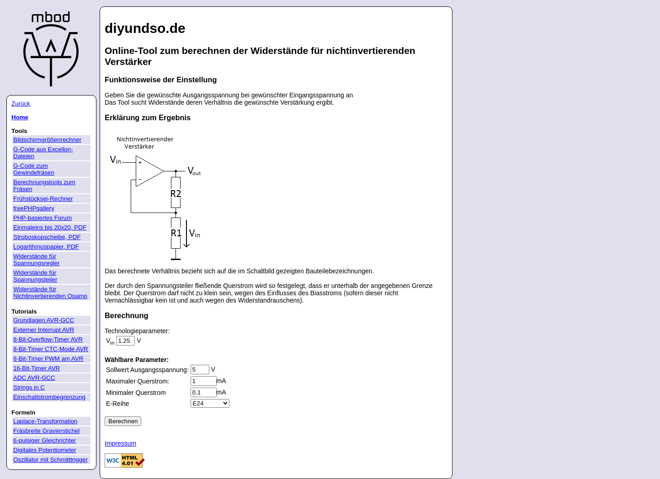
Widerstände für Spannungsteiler (35, 276)
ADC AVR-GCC (34, 377)
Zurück (20, 103)
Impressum (120, 443)
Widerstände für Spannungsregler (36, 259)
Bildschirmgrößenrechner (47, 139)
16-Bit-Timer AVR (36, 368)
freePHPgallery (33, 208)
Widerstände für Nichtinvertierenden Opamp (50, 292)
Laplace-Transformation (45, 421)
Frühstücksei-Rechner (43, 198)
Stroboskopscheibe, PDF (46, 237)
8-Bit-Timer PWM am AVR (48, 358)
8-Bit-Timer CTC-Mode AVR (50, 349)
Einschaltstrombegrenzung (49, 397)
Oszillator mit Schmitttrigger (50, 459)
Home (19, 117)
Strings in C (29, 387)
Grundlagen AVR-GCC (43, 320)
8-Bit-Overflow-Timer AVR (48, 339)
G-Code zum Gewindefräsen (33, 169)
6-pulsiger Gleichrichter (44, 440)
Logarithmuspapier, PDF (46, 246)
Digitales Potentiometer (44, 450)
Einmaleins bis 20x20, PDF (49, 227)
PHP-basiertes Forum (42, 217)
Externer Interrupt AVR (43, 329)
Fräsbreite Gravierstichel (46, 430)
